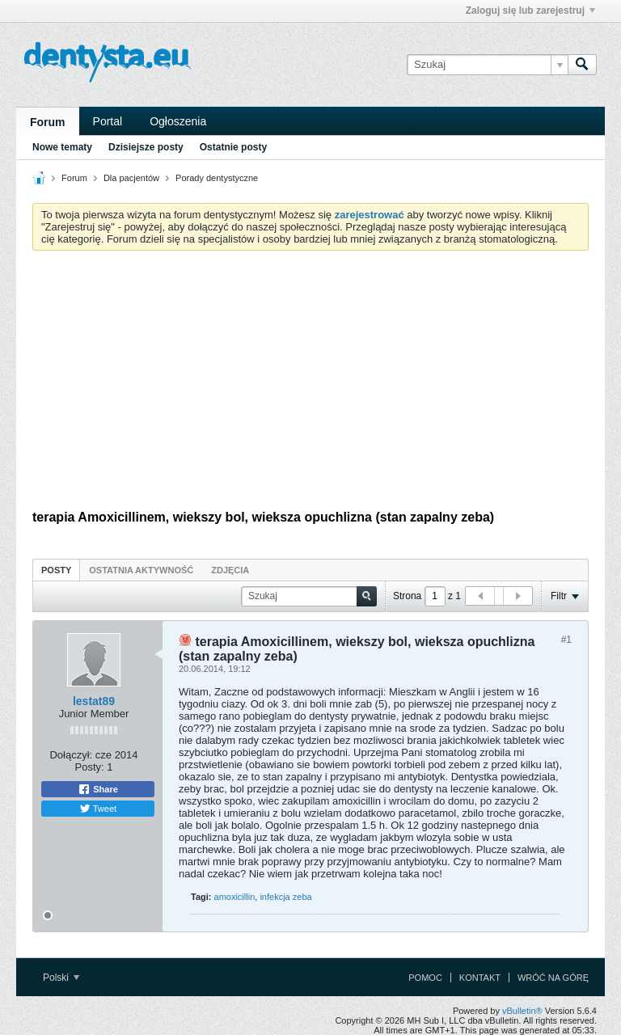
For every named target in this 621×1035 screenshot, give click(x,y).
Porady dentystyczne (216, 178)
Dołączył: (70, 755)
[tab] (56, 570)
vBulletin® (522, 1011)
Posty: (89, 767)
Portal (108, 121)
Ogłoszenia (178, 121)
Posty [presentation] (56, 570)
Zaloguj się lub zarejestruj (530, 10)
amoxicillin (235, 897)
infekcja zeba (285, 897)
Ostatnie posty (233, 147)
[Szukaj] (487, 64)
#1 (566, 639)
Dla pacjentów (131, 178)
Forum (47, 122)
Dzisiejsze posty (146, 147)
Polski (61, 977)
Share (98, 789)
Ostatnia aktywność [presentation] (141, 570)
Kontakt (480, 977)
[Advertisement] (310, 384)
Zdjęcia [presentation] (230, 570)
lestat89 (94, 701)
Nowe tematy (62, 147)
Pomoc (425, 977)
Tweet (97, 808)
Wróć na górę (553, 977)
